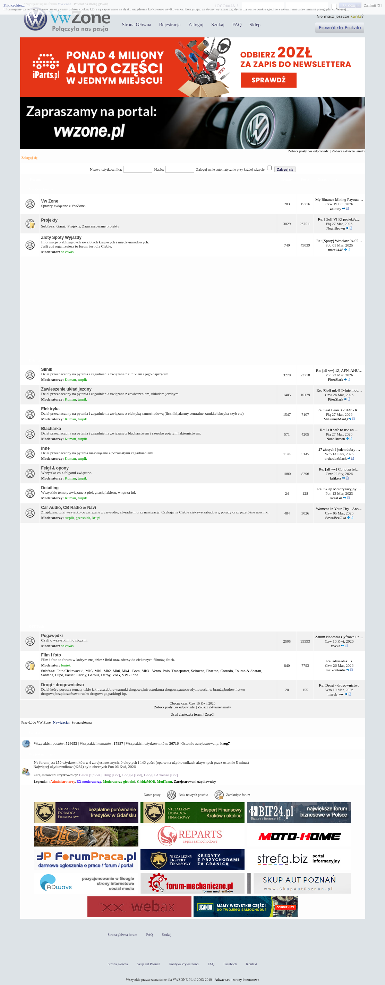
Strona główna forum (122, 935)
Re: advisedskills (339, 661)
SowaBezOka (335, 518)
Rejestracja (169, 24)
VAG (116, 675)
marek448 (335, 250)
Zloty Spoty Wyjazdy (61, 237)
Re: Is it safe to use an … (339, 430)
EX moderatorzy (89, 781)
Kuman (70, 379)
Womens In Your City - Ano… (339, 509)
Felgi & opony (55, 468)
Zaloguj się (29, 158)
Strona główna (81, 722)
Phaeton (212, 671)
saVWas (67, 252)
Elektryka (50, 408)
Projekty (49, 220)
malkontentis (335, 670)
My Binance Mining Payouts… (339, 199)
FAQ (237, 24)
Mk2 (107, 671)
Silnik (46, 369)
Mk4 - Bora (130, 671)
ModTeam (164, 781)
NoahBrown (335, 228)
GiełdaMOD (146, 781)
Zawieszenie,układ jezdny (66, 389)
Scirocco (197, 671)
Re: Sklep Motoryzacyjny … (339, 489)
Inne (45, 448)
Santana (47, 675)
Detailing (50, 487)
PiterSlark (335, 379)
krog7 (225, 743)
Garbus (93, 675)
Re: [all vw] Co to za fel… (339, 469)
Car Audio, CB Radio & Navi (68, 507)
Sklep (254, 24)
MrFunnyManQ (336, 419)
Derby (105, 675)
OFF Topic (37, 626)
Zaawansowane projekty (100, 226)
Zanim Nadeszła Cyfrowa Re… (339, 637)
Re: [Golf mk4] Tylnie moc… (339, 390)
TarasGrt (335, 498)
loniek (66, 665)
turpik (82, 379)
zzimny (335, 208)
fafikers (336, 478)
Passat (70, 675)
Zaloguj (196, 24)
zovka (335, 646)
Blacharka (51, 428)
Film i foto (51, 655)
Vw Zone (49, 201)
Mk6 (116, 671)
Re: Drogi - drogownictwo (339, 685)
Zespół (209, 714)
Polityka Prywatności (184, 964)
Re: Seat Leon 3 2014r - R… (339, 410)
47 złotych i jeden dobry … (339, 449)
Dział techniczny (41, 360)
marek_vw (335, 694)
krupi (96, 518)
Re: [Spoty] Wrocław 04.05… (339, 241)
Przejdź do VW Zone (36, 722)
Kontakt (251, 964)
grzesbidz (83, 518)
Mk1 (98, 671)
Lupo (59, 675)
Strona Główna (136, 24)
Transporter (180, 671)
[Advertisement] (192, 306)
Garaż (61, 226)
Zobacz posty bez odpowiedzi (309, 151)
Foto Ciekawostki (70, 671)
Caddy (81, 675)
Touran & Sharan (248, 671)
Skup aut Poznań (148, 964)
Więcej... (342, 9)
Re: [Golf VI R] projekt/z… (339, 219)
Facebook (230, 964)
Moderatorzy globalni (119, 781)
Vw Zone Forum (41, 189)
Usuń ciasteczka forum (187, 714)
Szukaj (217, 24)
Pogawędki (52, 635)
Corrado (227, 671)
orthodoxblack (336, 458)
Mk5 (89, 671)
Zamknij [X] (373, 5)
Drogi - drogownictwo (62, 684)
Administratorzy (62, 781)
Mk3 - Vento (151, 671)
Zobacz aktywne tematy (348, 151)
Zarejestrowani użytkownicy (195, 781)
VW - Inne (130, 675)
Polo (166, 671)
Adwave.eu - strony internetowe (237, 980)
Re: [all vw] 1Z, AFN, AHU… (339, 370)
